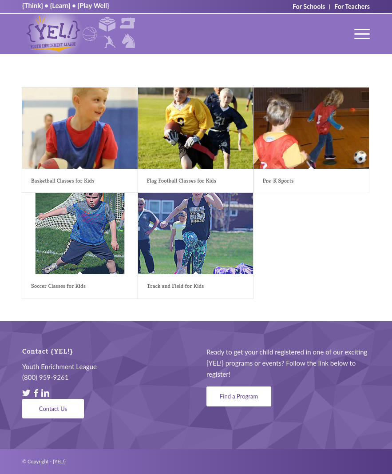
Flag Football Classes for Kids (181, 180)
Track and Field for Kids (175, 286)
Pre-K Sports (277, 180)
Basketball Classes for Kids (62, 180)
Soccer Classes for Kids (58, 286)
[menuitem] (357, 34)
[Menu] (357, 34)
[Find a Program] (238, 396)
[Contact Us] (53, 409)
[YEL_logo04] (80, 34)
